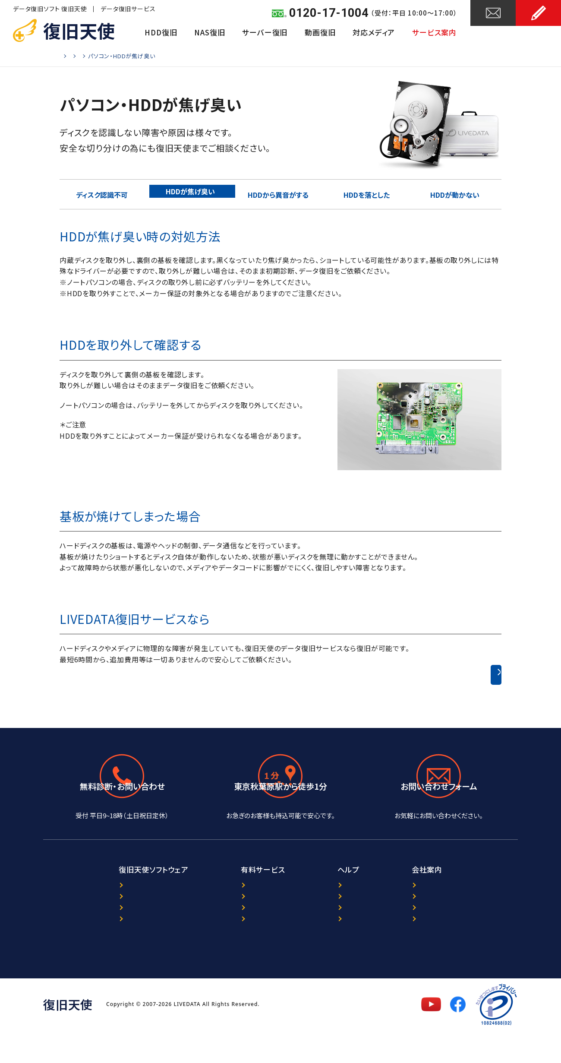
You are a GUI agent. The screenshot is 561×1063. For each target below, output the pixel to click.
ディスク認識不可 (104, 194)
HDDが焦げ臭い (192, 194)
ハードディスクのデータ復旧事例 (432, 675)
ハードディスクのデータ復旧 (121, 56)
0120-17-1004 (329, 13)
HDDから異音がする (280, 194)
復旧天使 (79, 30)
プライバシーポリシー (449, 923)
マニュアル (85, 950)
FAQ (331, 937)
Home (68, 56)
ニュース (337, 909)
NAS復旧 (209, 32)
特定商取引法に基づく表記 (457, 950)
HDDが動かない (457, 194)
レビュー (337, 923)
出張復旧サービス (218, 950)
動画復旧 (320, 32)
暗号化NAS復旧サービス (229, 937)
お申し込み (538, 33)
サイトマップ (342, 950)
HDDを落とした (368, 194)
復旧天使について (444, 909)
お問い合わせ (493, 33)
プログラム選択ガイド (101, 923)
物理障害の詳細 (188, 56)
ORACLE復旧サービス (225, 923)
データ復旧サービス (128, 8)
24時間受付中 (439, 824)
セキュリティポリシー (448, 937)
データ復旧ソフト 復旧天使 (50, 8)
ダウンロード (89, 937)
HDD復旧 (161, 32)
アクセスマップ (280, 824)
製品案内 (83, 909)
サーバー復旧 (264, 32)
